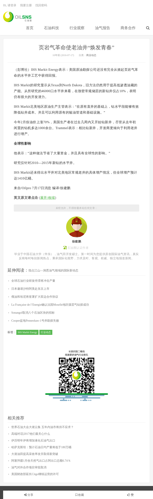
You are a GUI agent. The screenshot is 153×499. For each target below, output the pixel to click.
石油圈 (17, 17)
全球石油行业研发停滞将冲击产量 (33, 280)
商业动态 (91, 55)
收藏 (79, 494)
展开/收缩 (47, 197)
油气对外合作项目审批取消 (28, 467)
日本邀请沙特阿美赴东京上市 (30, 288)
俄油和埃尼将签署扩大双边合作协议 (34, 296)
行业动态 (46, 332)
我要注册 (26, 5)
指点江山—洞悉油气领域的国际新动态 (53, 270)
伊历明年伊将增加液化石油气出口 (33, 440)
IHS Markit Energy (27, 332)
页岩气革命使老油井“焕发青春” (76, 48)
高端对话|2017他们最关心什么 (30, 433)
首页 (29, 28)
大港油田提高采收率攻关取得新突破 (34, 454)
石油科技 (51, 28)
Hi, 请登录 (9, 5)
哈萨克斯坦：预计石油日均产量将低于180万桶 (41, 447)
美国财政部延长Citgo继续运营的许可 (35, 474)
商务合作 (128, 28)
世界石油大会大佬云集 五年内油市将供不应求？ (42, 427)
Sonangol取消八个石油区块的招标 (33, 312)
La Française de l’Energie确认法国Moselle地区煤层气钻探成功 (50, 304)
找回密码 (41, 5)
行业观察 (77, 28)
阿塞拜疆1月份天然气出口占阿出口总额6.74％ (41, 460)
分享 (30, 494)
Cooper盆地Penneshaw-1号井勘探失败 (35, 320)
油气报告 (102, 28)
